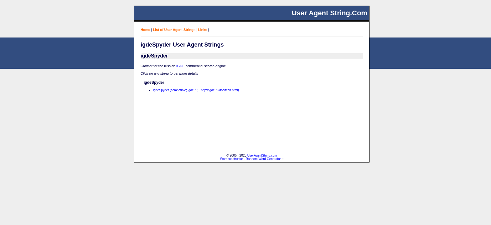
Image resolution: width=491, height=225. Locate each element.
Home (145, 30)
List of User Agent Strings (174, 30)
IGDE (180, 66)
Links (202, 30)
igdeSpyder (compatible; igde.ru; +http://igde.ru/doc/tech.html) (196, 90)
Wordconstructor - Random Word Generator (250, 159)
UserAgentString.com (262, 155)
